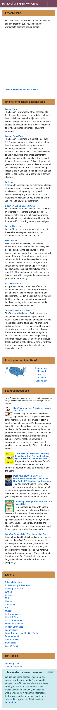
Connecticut (41, 381)
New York (41, 374)
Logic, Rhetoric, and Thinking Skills (21, 633)
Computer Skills (12, 639)
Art (6, 608)
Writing (8, 592)
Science (9, 595)
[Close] (51, 672)
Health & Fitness (13, 617)
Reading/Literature (14, 588)
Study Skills (10, 643)
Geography (10, 604)
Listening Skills (12, 663)
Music (8, 611)
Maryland (41, 371)
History (8, 601)
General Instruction (14, 666)
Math (7, 598)
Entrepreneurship (13, 636)
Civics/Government (14, 620)
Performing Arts (12, 614)
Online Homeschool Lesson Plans (22, 89)
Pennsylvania (41, 368)
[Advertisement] (28, 58)
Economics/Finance (14, 623)
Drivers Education (13, 582)
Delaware (41, 377)
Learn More (10, 702)
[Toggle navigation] (51, 3)
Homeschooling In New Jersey (20, 3)
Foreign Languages (14, 627)
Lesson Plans (11, 646)
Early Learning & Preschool (17, 585)
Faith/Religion (11, 630)
